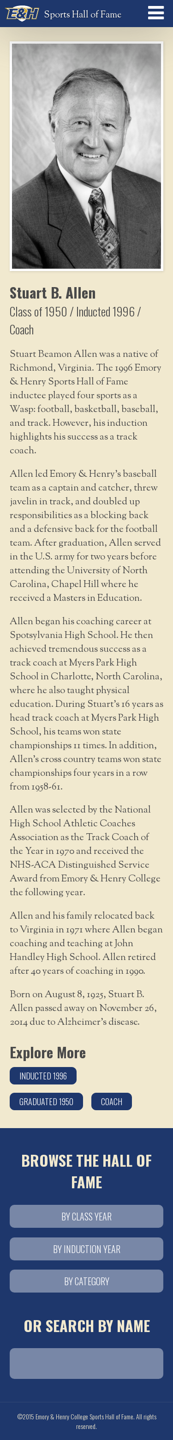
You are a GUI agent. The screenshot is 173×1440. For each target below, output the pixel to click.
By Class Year (86, 1216)
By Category (86, 1281)
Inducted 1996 (43, 1076)
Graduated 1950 (46, 1101)
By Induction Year (86, 1249)
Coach (111, 1101)
